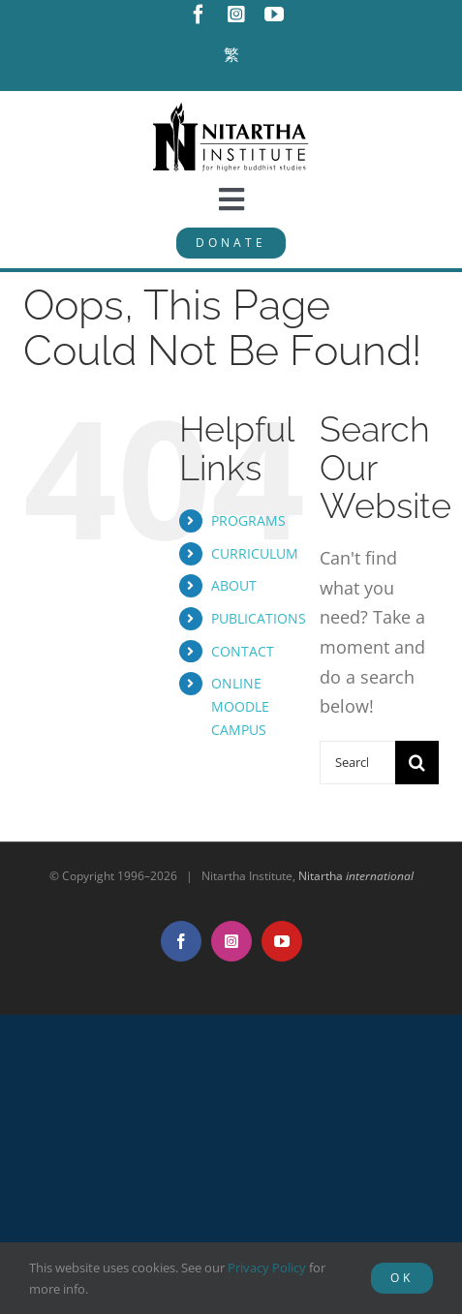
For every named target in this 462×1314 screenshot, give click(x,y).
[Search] (417, 762)
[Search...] (357, 762)
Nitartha (356, 876)
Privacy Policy (267, 1267)
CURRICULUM (254, 553)
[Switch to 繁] (231, 55)
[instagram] (236, 14)
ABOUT (234, 585)
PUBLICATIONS (258, 618)
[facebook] (198, 14)
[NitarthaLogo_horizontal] (231, 109)
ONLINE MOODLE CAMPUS (240, 706)
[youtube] (274, 14)
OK (402, 1277)
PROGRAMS (248, 520)
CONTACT (242, 651)
